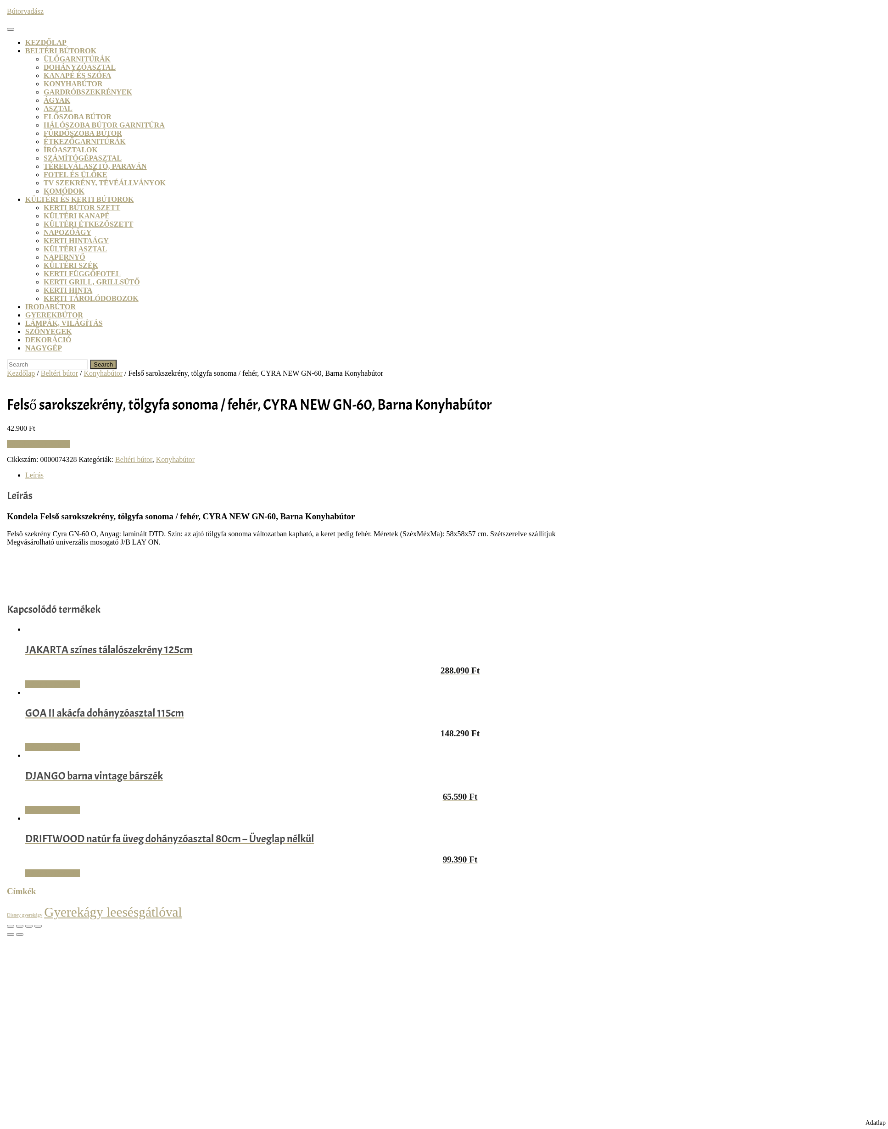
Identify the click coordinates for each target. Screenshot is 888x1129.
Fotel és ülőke (75, 174)
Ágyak (57, 100)
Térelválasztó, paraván (95, 166)
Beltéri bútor (59, 373)
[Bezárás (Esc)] (38, 926)
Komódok (64, 191)
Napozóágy (67, 232)
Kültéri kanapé (77, 216)
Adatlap (876, 1122)
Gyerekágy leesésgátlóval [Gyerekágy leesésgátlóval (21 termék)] (113, 912)
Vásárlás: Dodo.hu (52, 684)
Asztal (58, 108)
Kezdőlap (46, 42)
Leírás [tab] (34, 475)
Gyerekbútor (54, 315)
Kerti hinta (68, 290)
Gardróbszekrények (88, 92)
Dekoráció (48, 340)
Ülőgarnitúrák (77, 59)
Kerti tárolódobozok (91, 298)
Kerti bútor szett (82, 207)
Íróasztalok (71, 150)
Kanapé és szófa (77, 75)
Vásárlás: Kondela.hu (38, 444)
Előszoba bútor (78, 117)
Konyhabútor (73, 84)
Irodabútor (50, 307)
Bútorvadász (25, 11)
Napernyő (64, 257)
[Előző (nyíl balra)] (10, 934)
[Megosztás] (29, 926)
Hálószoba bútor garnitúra (104, 125)
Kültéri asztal (75, 249)
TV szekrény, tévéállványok (105, 183)
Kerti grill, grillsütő (92, 282)
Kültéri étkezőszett (89, 224)
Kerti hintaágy (76, 241)
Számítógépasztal (83, 158)
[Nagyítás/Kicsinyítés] (10, 926)
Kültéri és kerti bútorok (79, 199)
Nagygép (43, 348)
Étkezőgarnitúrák (85, 141)
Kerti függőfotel (82, 274)
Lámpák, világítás (64, 323)
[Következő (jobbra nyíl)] (19, 934)
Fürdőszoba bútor (83, 133)
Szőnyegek (48, 331)
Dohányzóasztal (80, 67)
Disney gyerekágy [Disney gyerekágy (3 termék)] (24, 915)
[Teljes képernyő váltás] (19, 926)
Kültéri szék (71, 265)
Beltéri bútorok (60, 51)
